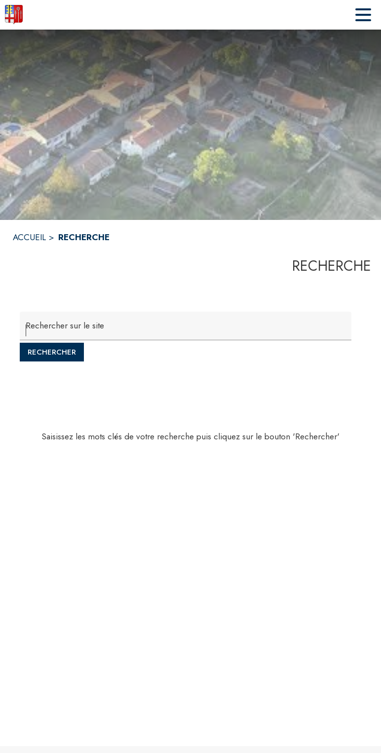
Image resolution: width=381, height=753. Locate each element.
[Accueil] (14, 15)
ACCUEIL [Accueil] (29, 237)
